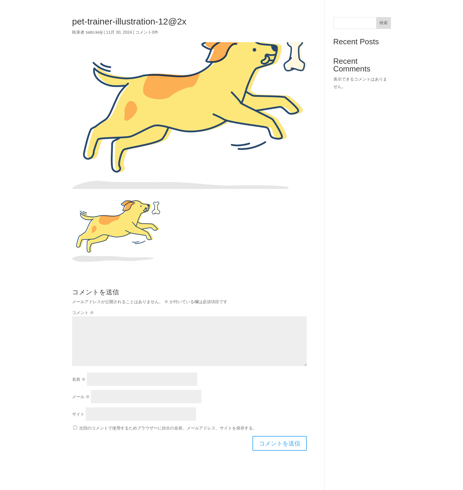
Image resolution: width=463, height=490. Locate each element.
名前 (79, 379)
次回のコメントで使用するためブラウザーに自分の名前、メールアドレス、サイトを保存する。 (168, 428)
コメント (83, 312)
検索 (383, 22)
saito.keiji (94, 32)
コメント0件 (146, 32)
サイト (78, 414)
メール (81, 396)
